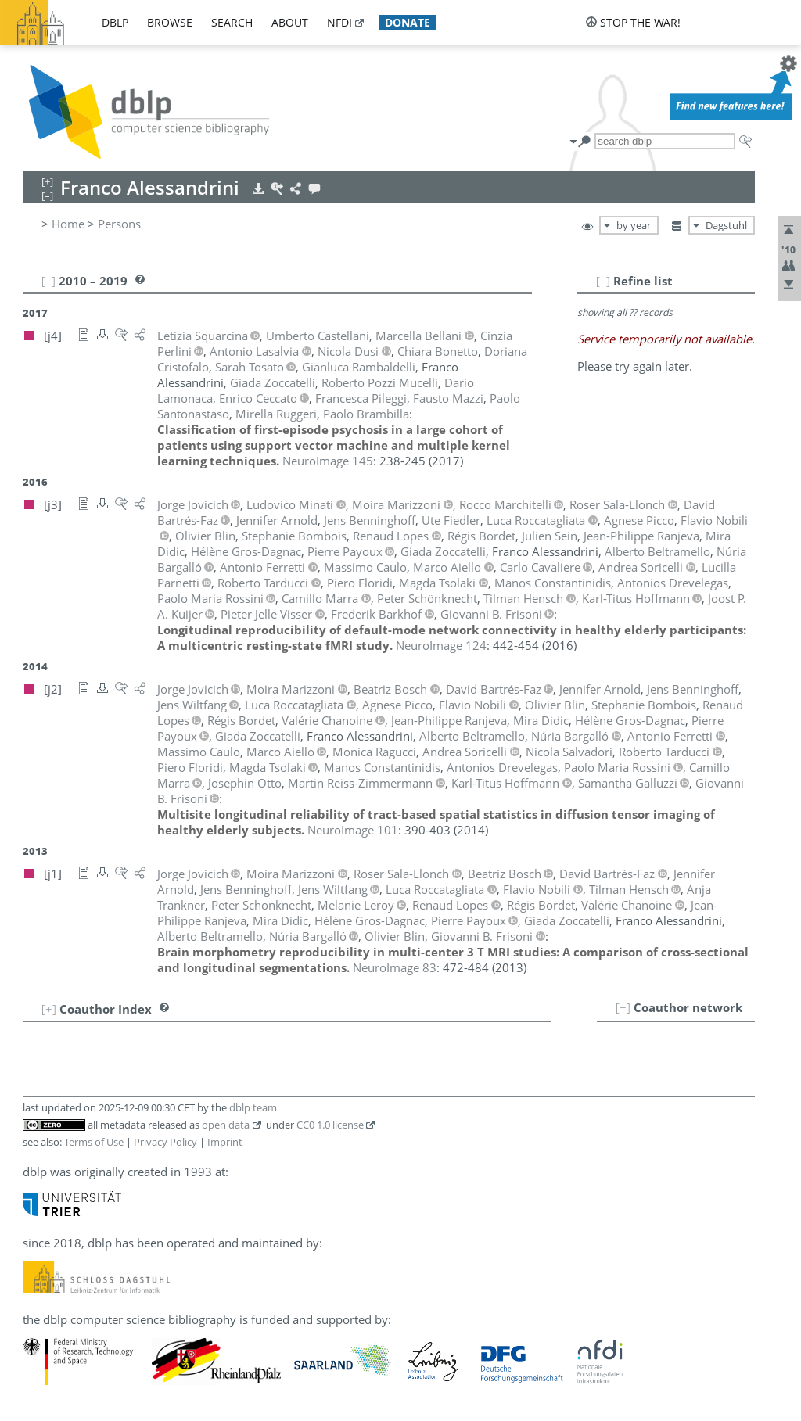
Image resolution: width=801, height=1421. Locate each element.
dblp (115, 22)
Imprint (224, 1142)
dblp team (253, 1107)
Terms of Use (94, 1142)
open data (226, 1125)
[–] (603, 281)
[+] (623, 1007)
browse (169, 22)
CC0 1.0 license (330, 1125)
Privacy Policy (165, 1142)
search (232, 22)
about (289, 22)
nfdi (339, 22)
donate (407, 22)
